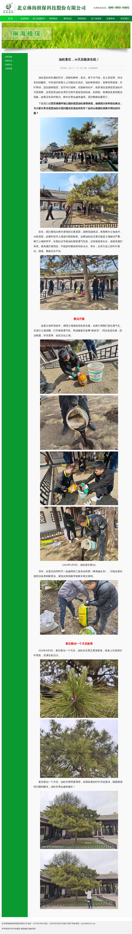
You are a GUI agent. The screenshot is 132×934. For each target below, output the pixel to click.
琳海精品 (53, 18)
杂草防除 (8, 57)
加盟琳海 (110, 18)
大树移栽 (8, 69)
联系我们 (125, 18)
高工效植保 (96, 18)
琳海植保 (82, 18)
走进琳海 (25, 18)
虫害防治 (8, 65)
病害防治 (8, 61)
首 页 (10, 18)
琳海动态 (67, 18)
